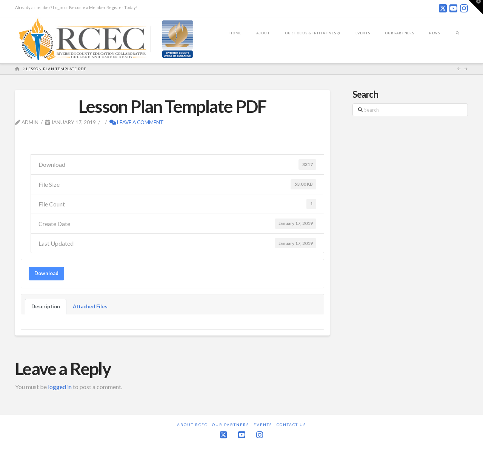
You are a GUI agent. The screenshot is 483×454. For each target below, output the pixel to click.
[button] (476, 7)
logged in (60, 386)
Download (46, 273)
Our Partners (230, 424)
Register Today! (121, 7)
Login (58, 7)
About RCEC (192, 424)
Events (263, 424)
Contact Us (291, 424)
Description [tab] (45, 306)
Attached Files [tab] (90, 306)
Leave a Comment (136, 122)
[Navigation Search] (457, 38)
